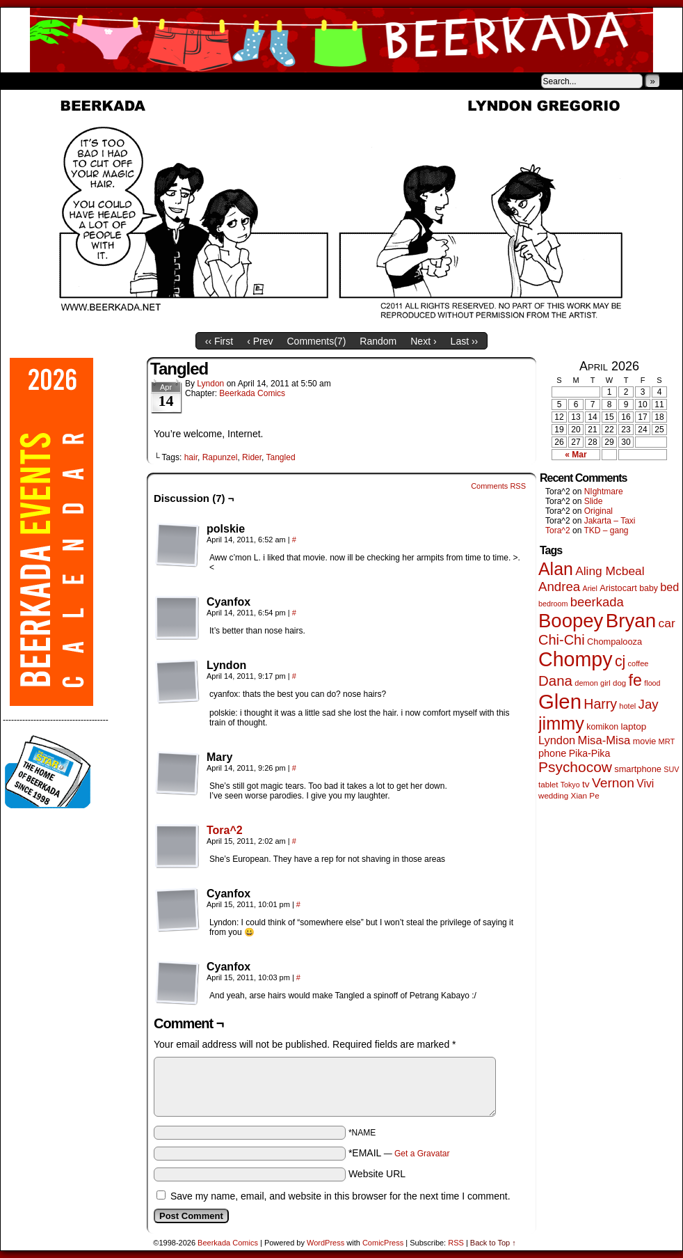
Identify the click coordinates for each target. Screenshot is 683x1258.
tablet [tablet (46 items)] (548, 784)
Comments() (316, 341)
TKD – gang (606, 530)
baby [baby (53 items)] (648, 588)
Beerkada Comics (341, 40)
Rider (252, 457)
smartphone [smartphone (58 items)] (637, 769)
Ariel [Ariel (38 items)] (590, 588)
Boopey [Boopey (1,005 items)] (570, 620)
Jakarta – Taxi (610, 521)
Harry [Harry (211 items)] (600, 703)
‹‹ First (219, 341)
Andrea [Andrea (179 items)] (559, 586)
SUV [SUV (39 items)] (671, 769)
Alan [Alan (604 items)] (555, 569)
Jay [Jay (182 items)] (648, 704)
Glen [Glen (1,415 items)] (559, 701)
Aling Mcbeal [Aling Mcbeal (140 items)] (609, 571)
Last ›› (465, 341)
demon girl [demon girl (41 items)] (592, 683)
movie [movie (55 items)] (645, 741)
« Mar (575, 454)
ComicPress (382, 1243)
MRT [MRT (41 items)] (667, 741)
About (61, 80)
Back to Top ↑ (493, 1243)
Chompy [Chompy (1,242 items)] (575, 659)
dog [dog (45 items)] (619, 683)
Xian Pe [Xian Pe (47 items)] (585, 795)
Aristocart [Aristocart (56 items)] (618, 588)
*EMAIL (399, 1152)
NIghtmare (603, 491)
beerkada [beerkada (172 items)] (597, 602)
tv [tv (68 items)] (586, 784)
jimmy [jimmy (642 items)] (561, 723)
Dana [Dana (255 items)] (555, 681)
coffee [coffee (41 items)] (638, 663)
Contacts (157, 80)
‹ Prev (260, 341)
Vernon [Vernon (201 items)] (613, 783)
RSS (456, 1243)
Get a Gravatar (421, 1153)
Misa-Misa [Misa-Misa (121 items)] (604, 740)
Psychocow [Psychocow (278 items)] (575, 767)
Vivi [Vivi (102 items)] (645, 783)
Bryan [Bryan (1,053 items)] (631, 620)
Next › (423, 341)
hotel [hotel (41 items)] (627, 706)
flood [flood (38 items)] (652, 683)
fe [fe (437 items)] (635, 680)
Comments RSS (498, 486)
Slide (593, 501)
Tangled (281, 457)
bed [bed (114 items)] (669, 587)
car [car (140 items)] (667, 623)
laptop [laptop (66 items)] (634, 726)
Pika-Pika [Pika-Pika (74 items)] (590, 753)
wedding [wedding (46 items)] (553, 795)
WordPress (325, 1243)
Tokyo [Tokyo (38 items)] (570, 784)
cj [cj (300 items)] (620, 661)
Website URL (376, 1173)
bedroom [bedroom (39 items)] (553, 603)
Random (378, 341)
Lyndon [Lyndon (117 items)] (556, 740)
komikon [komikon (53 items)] (602, 727)
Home (20, 80)
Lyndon (210, 383)
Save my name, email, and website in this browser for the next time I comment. (340, 1196)
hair (191, 457)
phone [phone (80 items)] (552, 753)
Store (104, 80)
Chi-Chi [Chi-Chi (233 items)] (561, 639)
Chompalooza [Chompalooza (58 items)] (614, 641)
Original (598, 511)
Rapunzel (220, 457)
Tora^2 (225, 830)
